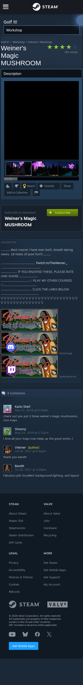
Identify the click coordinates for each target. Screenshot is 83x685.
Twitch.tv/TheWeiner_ (52, 263)
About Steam (18, 513)
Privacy (13, 562)
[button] (45, 168)
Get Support (52, 577)
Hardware (50, 528)
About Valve (52, 513)
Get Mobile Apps (23, 646)
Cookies (14, 584)
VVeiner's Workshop (40, 42)
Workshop (19, 42)
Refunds (14, 591)
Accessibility (17, 570)
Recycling (50, 535)
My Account (52, 584)
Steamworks (17, 528)
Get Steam (51, 562)
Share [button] (67, 186)
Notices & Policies (21, 577)
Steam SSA (16, 520)
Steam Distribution (21, 535)
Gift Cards (15, 542)
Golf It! (5, 42)
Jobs (47, 520)
